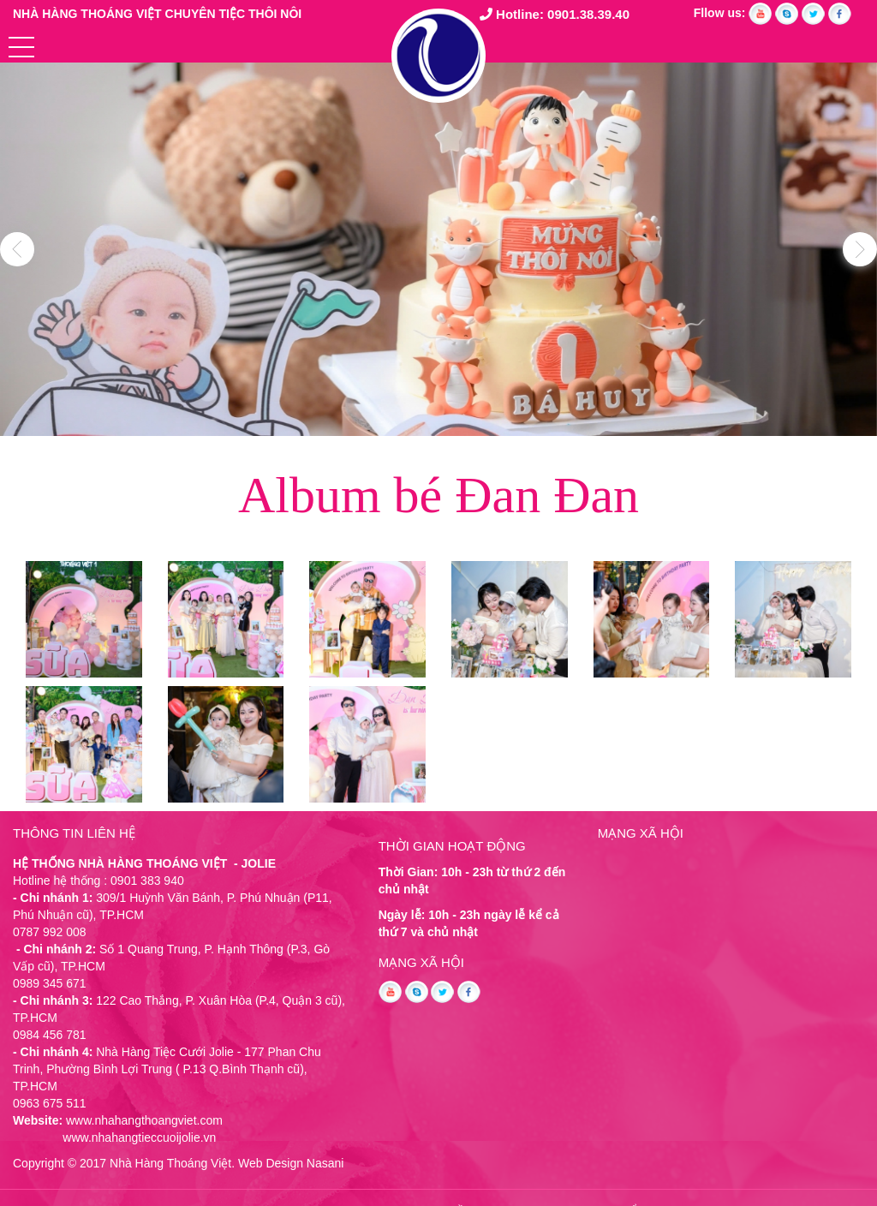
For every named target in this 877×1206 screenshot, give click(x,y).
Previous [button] (17, 249)
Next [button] (860, 249)
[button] (21, 47)
